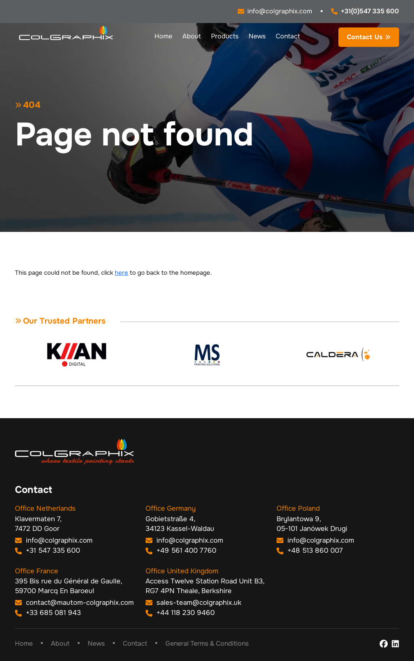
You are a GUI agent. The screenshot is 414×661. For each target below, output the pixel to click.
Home (163, 36)
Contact (288, 36)
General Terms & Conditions (207, 643)
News (257, 36)
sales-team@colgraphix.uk (193, 602)
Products (225, 36)
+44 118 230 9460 (180, 612)
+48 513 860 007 (310, 550)
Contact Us (364, 37)
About (191, 36)
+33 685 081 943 (48, 612)
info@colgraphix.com (54, 540)
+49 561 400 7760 (181, 550)
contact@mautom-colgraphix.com (74, 602)
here (121, 273)
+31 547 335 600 (47, 550)
